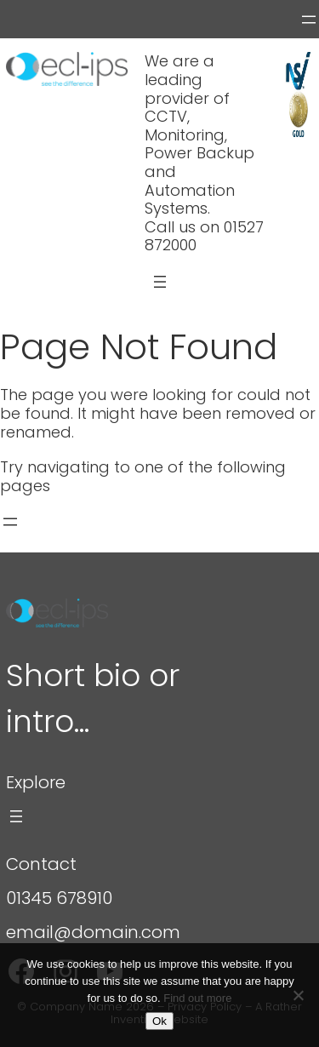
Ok (159, 1021)
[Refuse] (297, 995)
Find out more (197, 998)
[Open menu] (309, 19)
